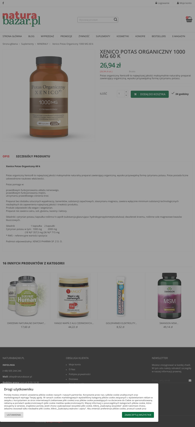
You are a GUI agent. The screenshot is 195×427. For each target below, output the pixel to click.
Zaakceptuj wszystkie (138, 414)
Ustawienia (14, 414)
